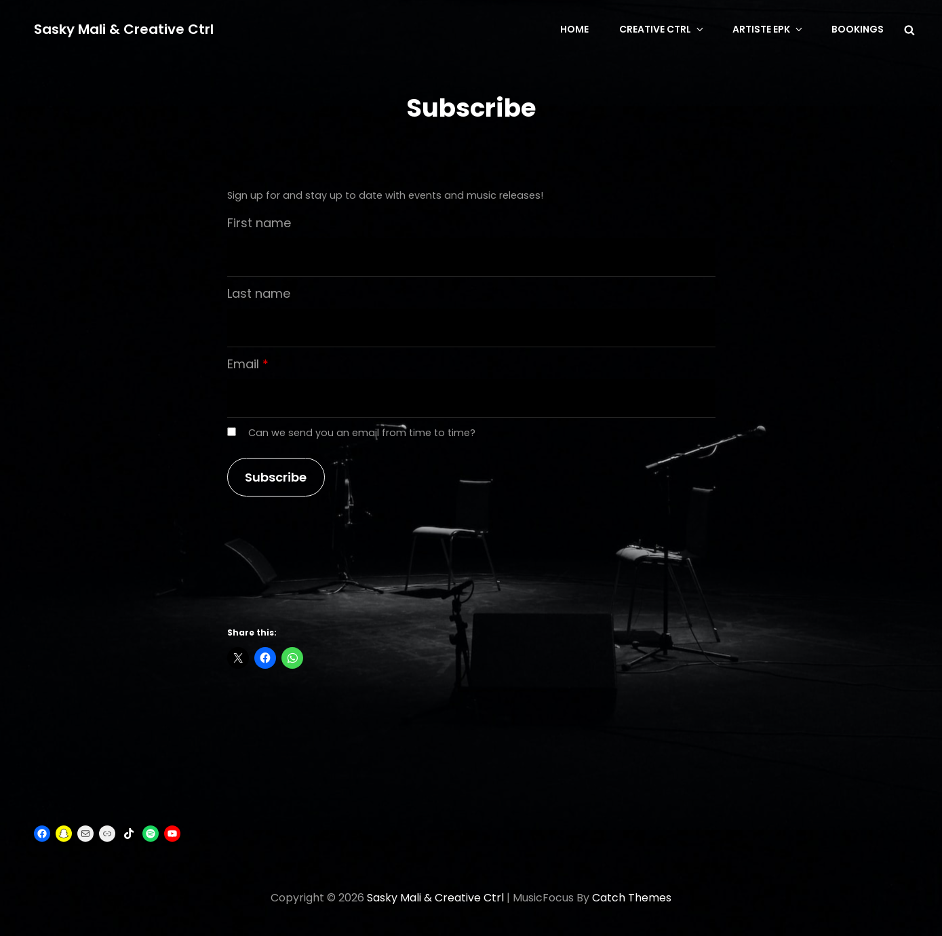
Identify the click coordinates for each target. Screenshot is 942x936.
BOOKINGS (857, 29)
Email (243, 363)
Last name (258, 293)
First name (259, 222)
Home (574, 29)
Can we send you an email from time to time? (361, 433)
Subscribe (276, 477)
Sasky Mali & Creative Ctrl (124, 29)
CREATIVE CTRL (662, 29)
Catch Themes (631, 897)
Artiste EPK (768, 29)
